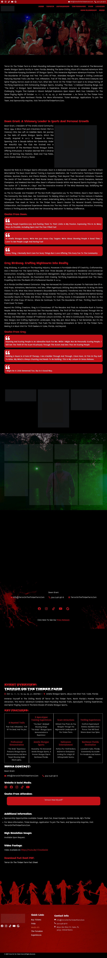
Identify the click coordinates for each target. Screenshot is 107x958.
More (102, 10)
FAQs (90, 6)
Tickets (50, 6)
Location (100, 6)
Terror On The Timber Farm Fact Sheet (21, 865)
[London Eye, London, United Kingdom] (94, 925)
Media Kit (35, 930)
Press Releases (63, 622)
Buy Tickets (36, 922)
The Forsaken (79, 6)
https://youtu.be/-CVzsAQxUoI (34, 852)
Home (41, 6)
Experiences (62, 6)
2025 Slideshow (88, 10)
